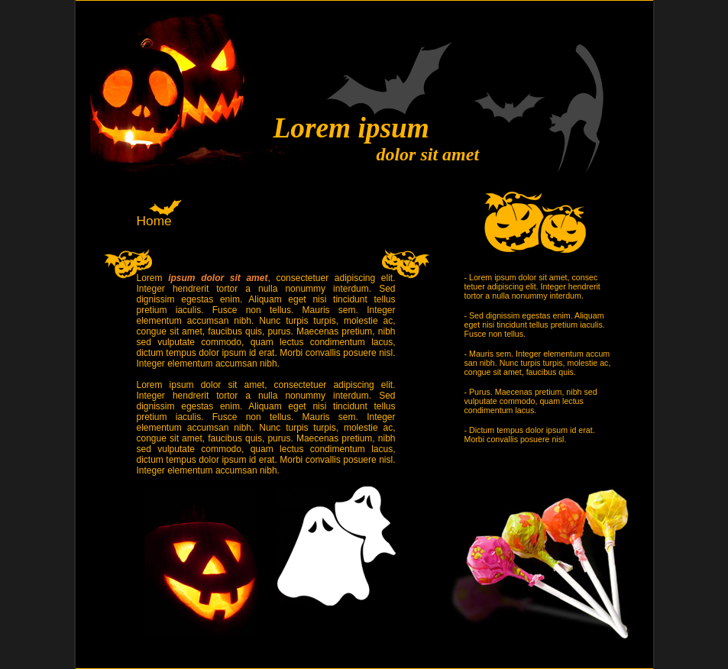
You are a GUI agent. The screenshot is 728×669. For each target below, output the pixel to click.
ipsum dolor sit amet (217, 278)
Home (154, 220)
